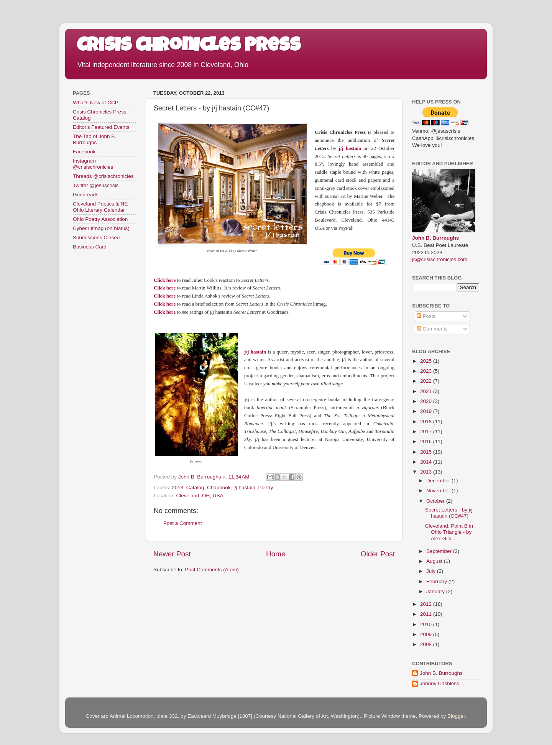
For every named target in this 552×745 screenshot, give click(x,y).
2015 (426, 452)
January (436, 591)
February (437, 581)
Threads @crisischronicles (103, 176)
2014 (426, 462)
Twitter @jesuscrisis (95, 185)
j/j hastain (244, 487)
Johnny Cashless (439, 683)
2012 (426, 604)
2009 (426, 634)
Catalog (195, 487)
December (439, 481)
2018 (426, 421)
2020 (426, 401)
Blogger (456, 716)
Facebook (84, 152)
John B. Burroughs (435, 238)
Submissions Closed (96, 237)
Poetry (265, 487)
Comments (432, 329)
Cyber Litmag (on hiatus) (101, 228)
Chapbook (219, 487)
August (435, 561)
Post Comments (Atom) (212, 569)
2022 (426, 381)
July (431, 571)
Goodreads (86, 194)
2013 (177, 487)
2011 (426, 614)
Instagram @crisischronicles (93, 164)
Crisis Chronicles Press (189, 46)
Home (275, 554)
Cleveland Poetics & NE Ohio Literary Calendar (100, 207)
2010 (426, 624)
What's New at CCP (95, 102)
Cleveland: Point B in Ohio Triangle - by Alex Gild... (449, 532)
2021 (426, 391)
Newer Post (172, 554)
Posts (426, 316)
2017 (426, 431)
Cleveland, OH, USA (199, 495)
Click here (165, 280)
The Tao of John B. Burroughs (94, 139)
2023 (426, 371)
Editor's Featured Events (101, 127)
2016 (426, 441)
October (436, 501)
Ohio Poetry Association (100, 219)
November (439, 490)
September (439, 551)
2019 (426, 411)
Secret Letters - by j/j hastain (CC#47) (449, 513)
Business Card (90, 247)
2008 (426, 644)
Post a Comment (182, 523)
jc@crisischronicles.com (439, 259)
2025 (426, 361)
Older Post (378, 554)
